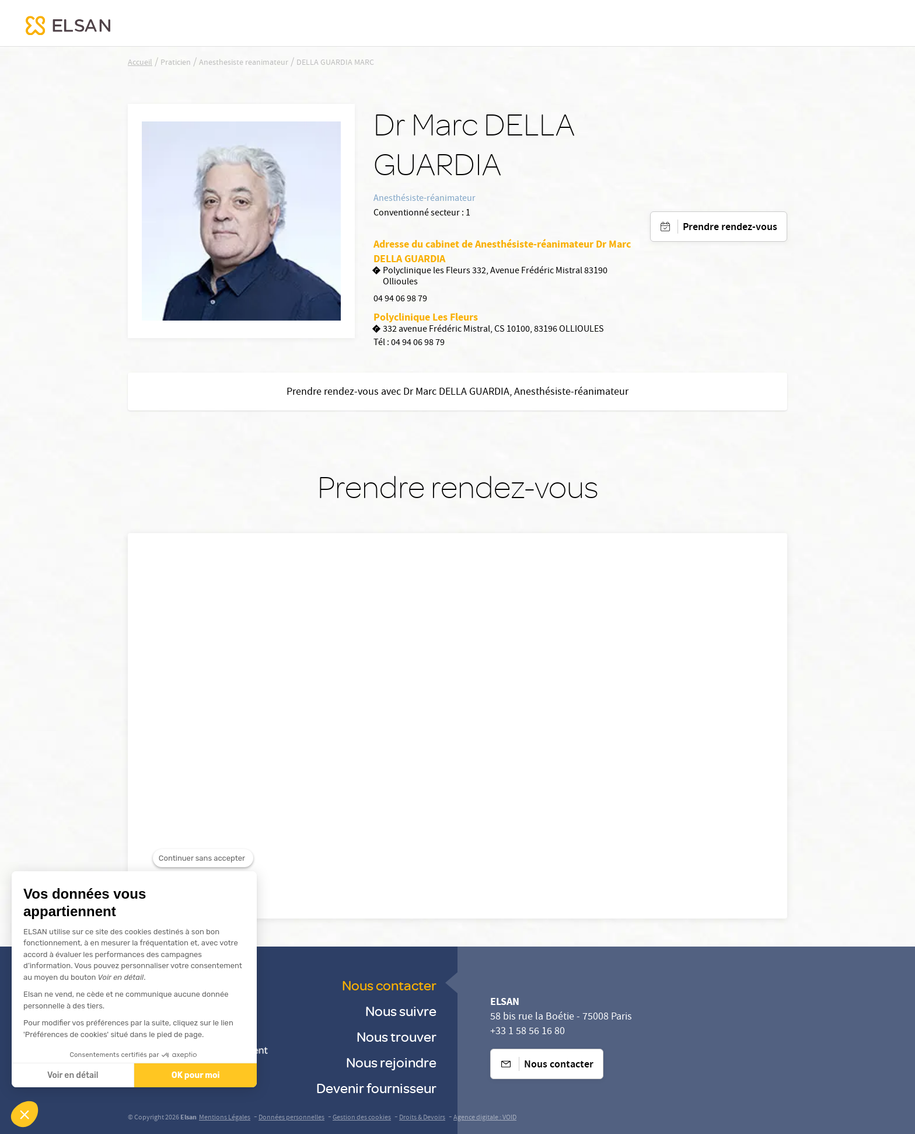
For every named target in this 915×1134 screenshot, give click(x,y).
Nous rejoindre (391, 1062)
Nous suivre (400, 1010)
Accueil (140, 63)
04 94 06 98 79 (400, 300)
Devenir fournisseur (376, 1088)
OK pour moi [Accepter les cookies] (194, 1075)
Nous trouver (396, 1036)
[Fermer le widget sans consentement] (203, 881)
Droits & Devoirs (422, 1117)
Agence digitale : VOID (484, 1117)
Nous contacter (389, 985)
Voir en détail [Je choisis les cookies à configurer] (71, 1075)
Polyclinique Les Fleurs (425, 317)
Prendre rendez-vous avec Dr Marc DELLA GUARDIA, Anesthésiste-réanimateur (457, 393)
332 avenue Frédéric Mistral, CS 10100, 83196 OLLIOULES (488, 330)
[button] (25, 1114)
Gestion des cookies (362, 1117)
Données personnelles (291, 1117)
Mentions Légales (224, 1117)
